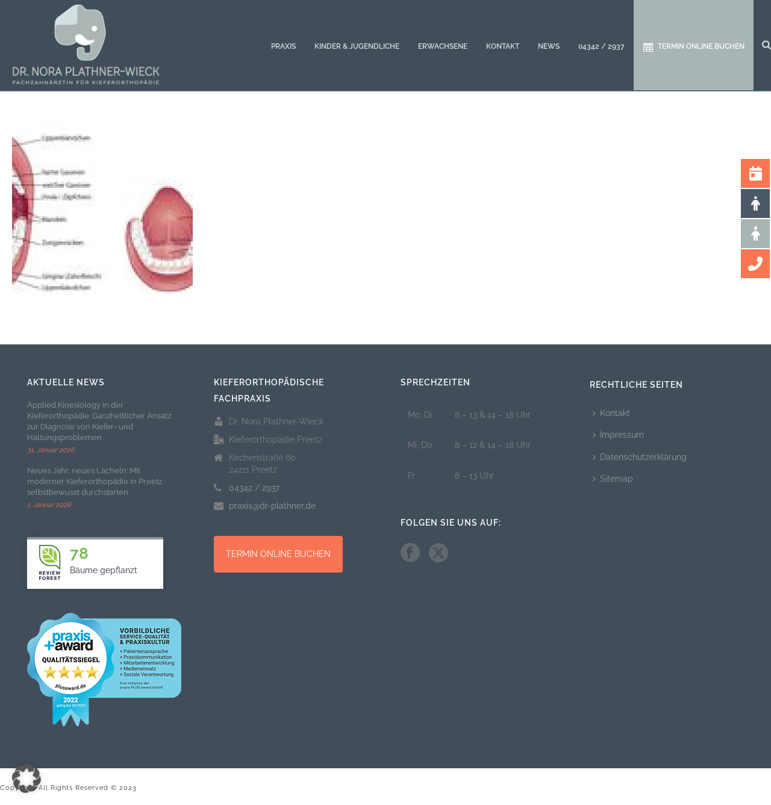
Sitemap (613, 478)
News (549, 46)
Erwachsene (442, 46)
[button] (26, 778)
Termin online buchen (693, 47)
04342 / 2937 (601, 46)
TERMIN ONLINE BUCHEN (278, 554)
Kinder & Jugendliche (356, 46)
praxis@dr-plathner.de (272, 506)
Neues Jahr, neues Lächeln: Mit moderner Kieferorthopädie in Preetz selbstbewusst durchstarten (94, 481)
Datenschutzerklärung (640, 457)
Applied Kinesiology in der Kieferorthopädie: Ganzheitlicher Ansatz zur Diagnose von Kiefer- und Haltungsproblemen (99, 421)
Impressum (618, 435)
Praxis (283, 46)
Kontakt (502, 46)
